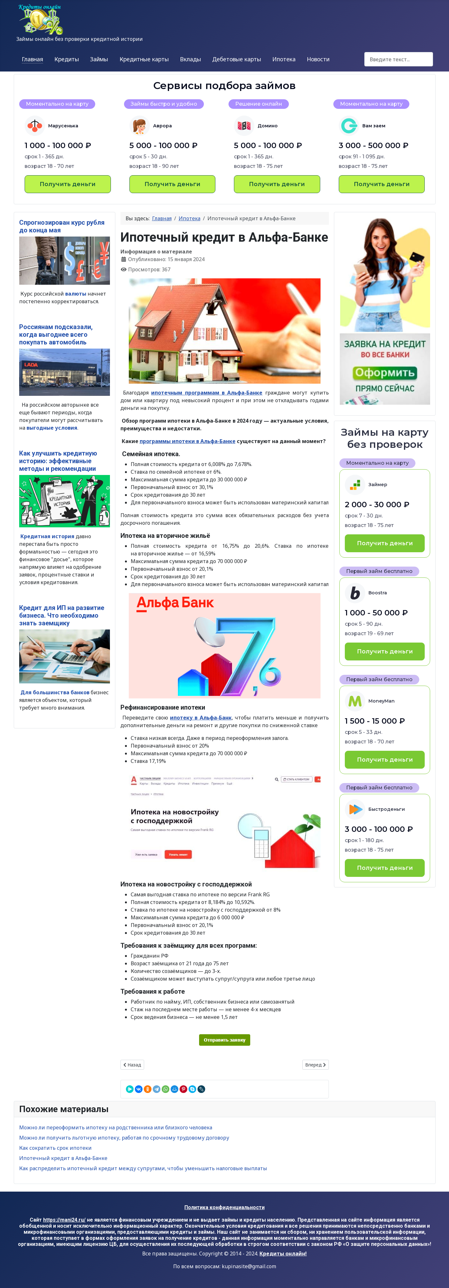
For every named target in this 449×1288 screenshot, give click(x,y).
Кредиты (66, 59)
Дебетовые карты (236, 59)
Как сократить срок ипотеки (55, 1147)
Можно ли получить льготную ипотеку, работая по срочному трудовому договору (124, 1137)
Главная (32, 59)
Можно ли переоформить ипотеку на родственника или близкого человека (115, 1127)
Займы (99, 59)
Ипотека (284, 59)
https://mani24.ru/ (64, 1220)
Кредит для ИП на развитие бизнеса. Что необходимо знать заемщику (61, 615)
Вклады (190, 59)
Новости (318, 59)
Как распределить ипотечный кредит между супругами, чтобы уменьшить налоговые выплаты (143, 1168)
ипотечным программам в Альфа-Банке (206, 392)
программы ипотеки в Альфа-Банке (188, 441)
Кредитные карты (144, 59)
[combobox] (398, 59)
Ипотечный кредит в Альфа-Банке (63, 1158)
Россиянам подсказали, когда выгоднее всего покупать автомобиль (56, 334)
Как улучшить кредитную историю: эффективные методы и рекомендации (58, 460)
